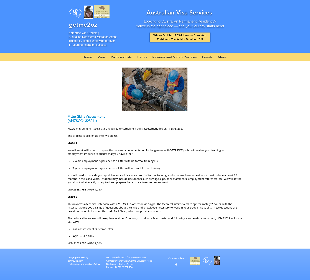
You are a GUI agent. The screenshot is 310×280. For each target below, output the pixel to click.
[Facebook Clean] (176, 264)
